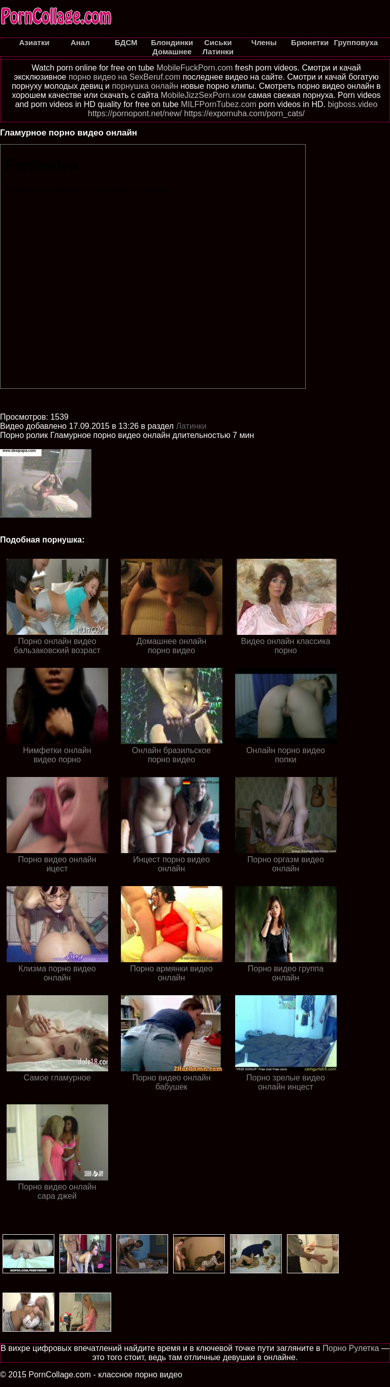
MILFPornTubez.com (218, 104)
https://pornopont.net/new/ (135, 113)
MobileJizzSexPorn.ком (203, 95)
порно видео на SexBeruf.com (124, 77)
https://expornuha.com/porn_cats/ (244, 113)
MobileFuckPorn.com (194, 67)
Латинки (191, 426)
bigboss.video (352, 104)
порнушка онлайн (145, 86)
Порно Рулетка (350, 1348)
